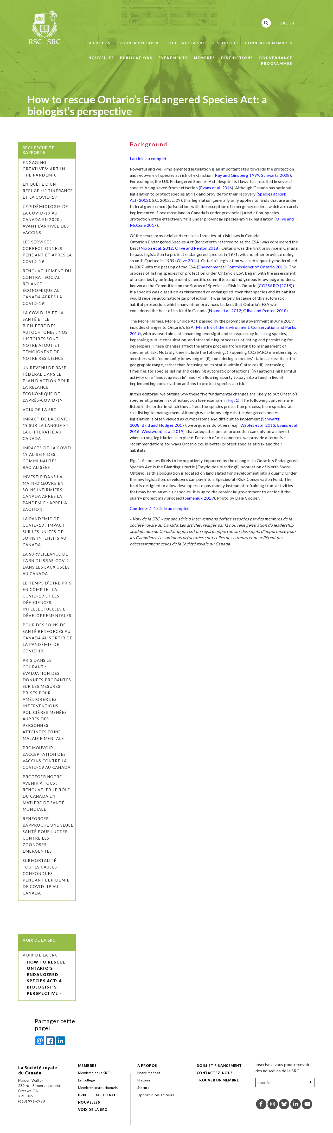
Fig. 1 (233, 400)
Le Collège (86, 1080)
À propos (100, 43)
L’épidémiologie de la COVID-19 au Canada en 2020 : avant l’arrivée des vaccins (46, 219)
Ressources (225, 43)
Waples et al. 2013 (257, 425)
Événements (173, 58)
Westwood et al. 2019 (162, 431)
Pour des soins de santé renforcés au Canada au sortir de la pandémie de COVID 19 (48, 637)
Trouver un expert (139, 43)
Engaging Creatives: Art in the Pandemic (44, 168)
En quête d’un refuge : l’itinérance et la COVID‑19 (48, 190)
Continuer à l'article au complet (159, 508)
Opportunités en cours (156, 1095)
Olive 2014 (187, 260)
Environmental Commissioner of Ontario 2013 (241, 266)
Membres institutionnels (98, 1088)
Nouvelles (101, 58)
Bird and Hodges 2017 (163, 425)
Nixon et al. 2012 (156, 248)
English (287, 23)
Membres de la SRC (94, 1073)
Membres (204, 58)
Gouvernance (275, 58)
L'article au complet (148, 158)
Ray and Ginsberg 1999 (237, 175)
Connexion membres (268, 43)
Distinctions (237, 58)
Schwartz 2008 (275, 175)
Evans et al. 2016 (216, 187)
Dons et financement (219, 1065)
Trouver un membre (218, 1080)
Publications (136, 58)
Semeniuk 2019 (199, 497)
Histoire (143, 1080)
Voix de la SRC (39, 409)
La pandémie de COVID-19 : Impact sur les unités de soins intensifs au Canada (44, 531)
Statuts (143, 1088)
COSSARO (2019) (276, 285)
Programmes (276, 63)
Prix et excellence (97, 1095)
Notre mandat (148, 1073)
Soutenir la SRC (187, 43)
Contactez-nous (215, 1073)
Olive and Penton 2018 (196, 248)
